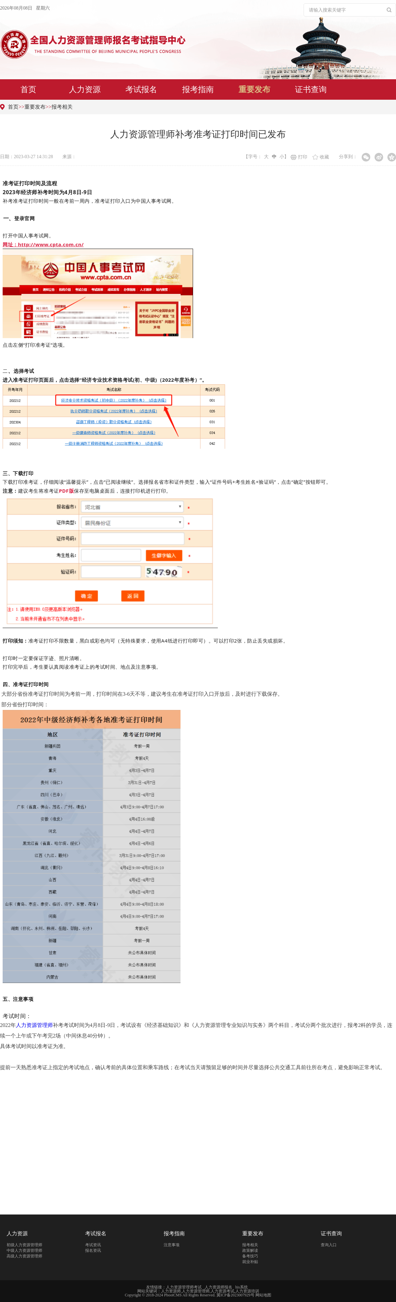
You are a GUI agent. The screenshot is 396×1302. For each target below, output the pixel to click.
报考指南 (198, 89)
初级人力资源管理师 (24, 1245)
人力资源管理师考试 (184, 1287)
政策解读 (250, 1250)
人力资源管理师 (34, 1025)
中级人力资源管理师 (24, 1250)
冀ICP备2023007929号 (235, 1295)
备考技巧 (250, 1256)
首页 (28, 89)
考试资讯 (93, 1245)
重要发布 (254, 89)
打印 (299, 157)
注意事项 (172, 1245)
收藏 (321, 157)
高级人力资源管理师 (24, 1256)
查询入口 (329, 1245)
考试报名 (141, 89)
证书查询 (311, 89)
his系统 (241, 1287)
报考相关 (62, 107)
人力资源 (85, 89)
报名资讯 (93, 1250)
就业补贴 (250, 1261)
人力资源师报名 (218, 1287)
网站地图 (263, 1295)
